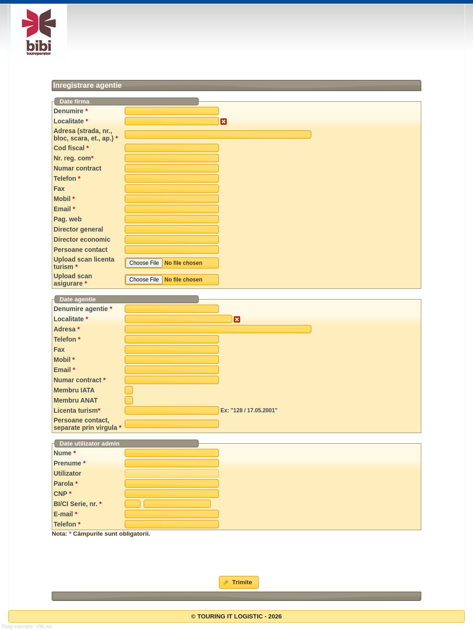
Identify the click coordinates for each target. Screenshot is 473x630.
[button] (239, 582)
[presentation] (236, 558)
